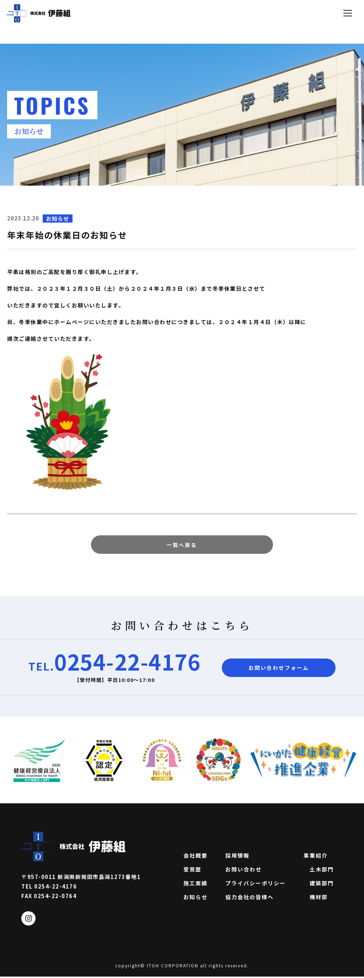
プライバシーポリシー (255, 884)
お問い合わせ (243, 870)
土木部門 (319, 870)
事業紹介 (316, 856)
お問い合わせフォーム (278, 669)
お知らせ (195, 898)
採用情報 (237, 856)
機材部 (316, 898)
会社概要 (195, 856)
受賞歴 (192, 870)
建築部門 (319, 884)
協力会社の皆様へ (249, 898)
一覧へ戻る (182, 545)
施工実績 (195, 884)
